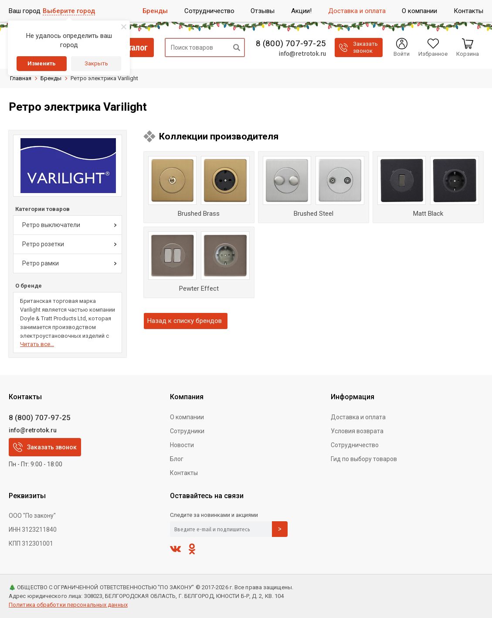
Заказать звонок (45, 447)
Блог (176, 458)
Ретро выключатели (51, 224)
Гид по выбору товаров (364, 458)
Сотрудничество (355, 444)
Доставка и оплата (358, 417)
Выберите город (69, 11)
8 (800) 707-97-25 (291, 43)
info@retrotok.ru (302, 54)
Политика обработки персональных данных (68, 604)
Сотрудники (187, 431)
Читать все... (37, 344)
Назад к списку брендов (184, 321)
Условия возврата (357, 431)
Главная (20, 78)
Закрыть (96, 63)
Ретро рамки (40, 263)
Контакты (184, 472)
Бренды (51, 78)
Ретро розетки (43, 244)
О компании (187, 417)
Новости (182, 444)
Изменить (41, 63)
